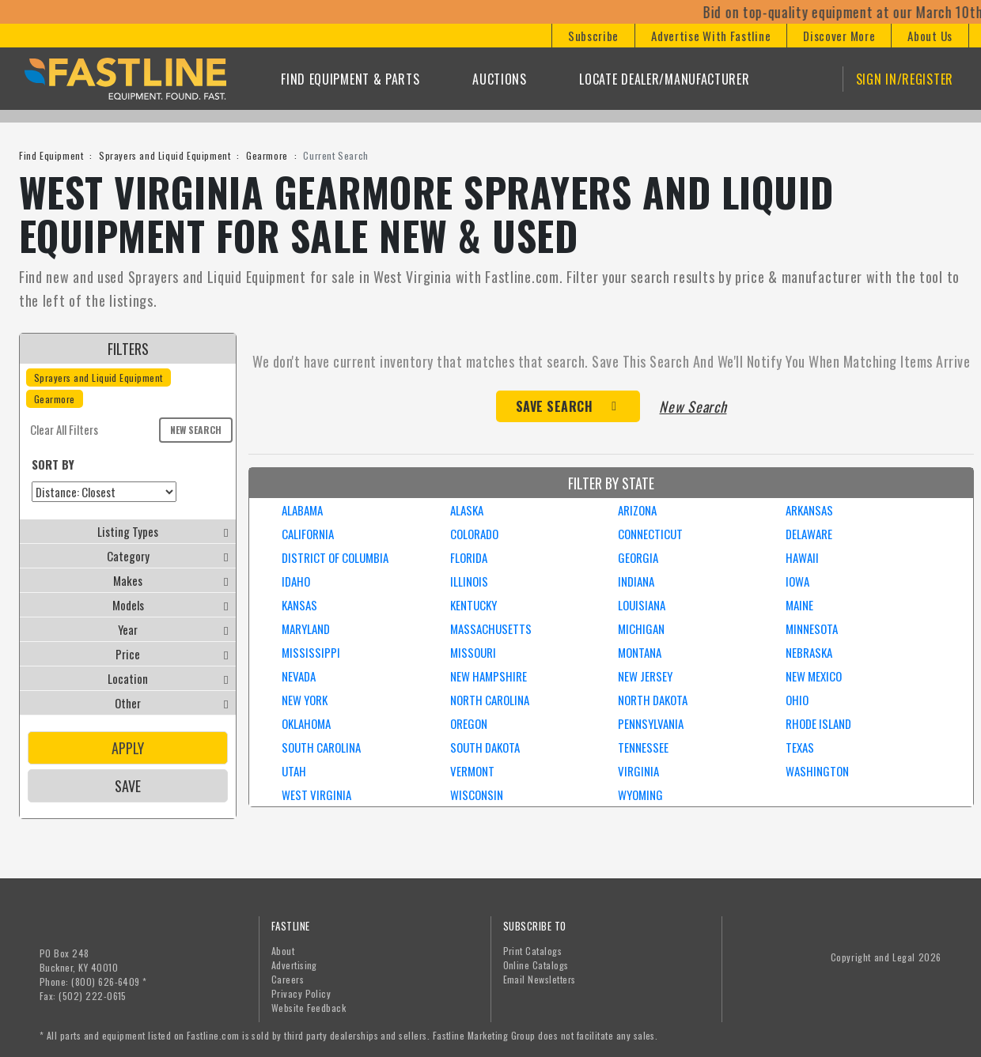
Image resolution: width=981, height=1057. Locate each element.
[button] (592, 35)
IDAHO (296, 581)
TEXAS (800, 747)
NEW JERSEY (645, 676)
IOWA (797, 581)
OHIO (797, 699)
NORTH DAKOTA (652, 699)
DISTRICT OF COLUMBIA (335, 557)
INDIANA (636, 581)
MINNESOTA (812, 628)
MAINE (799, 604)
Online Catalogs (536, 965)
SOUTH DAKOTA (485, 747)
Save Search (554, 406)
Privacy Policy (301, 993)
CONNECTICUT (650, 533)
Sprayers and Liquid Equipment (164, 155)
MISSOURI (473, 652)
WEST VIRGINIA (316, 794)
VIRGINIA (638, 771)
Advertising (294, 965)
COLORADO (474, 533)
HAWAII (802, 557)
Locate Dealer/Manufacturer (664, 79)
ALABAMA (302, 510)
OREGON (468, 723)
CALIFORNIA (308, 533)
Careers (287, 979)
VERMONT (472, 771)
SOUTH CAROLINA (321, 747)
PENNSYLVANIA (651, 723)
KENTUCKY (473, 604)
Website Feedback (309, 1007)
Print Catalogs (532, 950)
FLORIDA (468, 557)
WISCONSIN (476, 794)
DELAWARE (809, 533)
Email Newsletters (539, 979)
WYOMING (640, 794)
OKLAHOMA (306, 723)
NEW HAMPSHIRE (488, 676)
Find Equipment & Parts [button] (350, 79)
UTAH (294, 771)
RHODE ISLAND (818, 723)
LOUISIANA (641, 604)
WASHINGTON (817, 771)
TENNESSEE (643, 747)
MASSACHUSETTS (491, 628)
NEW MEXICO (814, 676)
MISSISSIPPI (311, 652)
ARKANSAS (809, 510)
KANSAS (299, 604)
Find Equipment (51, 155)
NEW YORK (305, 699)
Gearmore (267, 155)
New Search (196, 429)
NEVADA (299, 676)
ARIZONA (637, 510)
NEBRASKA (809, 652)
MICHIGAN (641, 628)
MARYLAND (306, 628)
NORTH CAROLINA (489, 699)
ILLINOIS (469, 581)
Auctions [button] (499, 79)
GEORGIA (638, 557)
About (282, 950)
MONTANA (639, 652)
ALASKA (466, 510)
